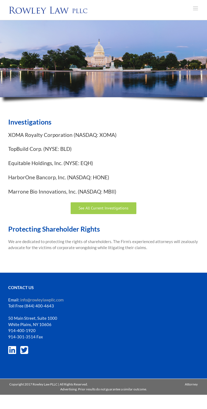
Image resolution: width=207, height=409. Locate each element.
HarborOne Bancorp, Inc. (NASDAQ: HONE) (58, 177)
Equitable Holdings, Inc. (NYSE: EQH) (50, 163)
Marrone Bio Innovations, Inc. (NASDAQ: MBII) (62, 191)
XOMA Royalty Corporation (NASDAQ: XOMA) (62, 135)
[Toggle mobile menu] (196, 8)
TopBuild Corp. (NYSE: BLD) (40, 149)
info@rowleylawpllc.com (42, 299)
